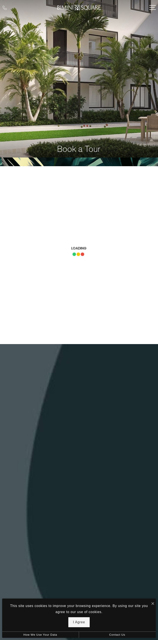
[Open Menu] (152, 7)
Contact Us (117, 634)
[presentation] (79, 255)
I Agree (79, 622)
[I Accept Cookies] (152, 603)
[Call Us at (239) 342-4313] (4, 7)
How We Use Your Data (40, 634)
